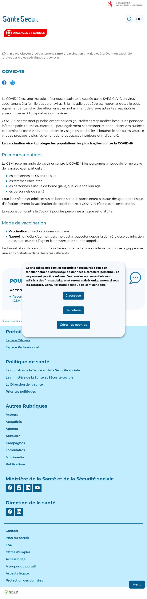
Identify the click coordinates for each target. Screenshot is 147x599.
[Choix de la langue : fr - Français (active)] (139, 19)
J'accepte (73, 295)
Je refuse (73, 310)
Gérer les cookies (73, 324)
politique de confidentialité (87, 284)
